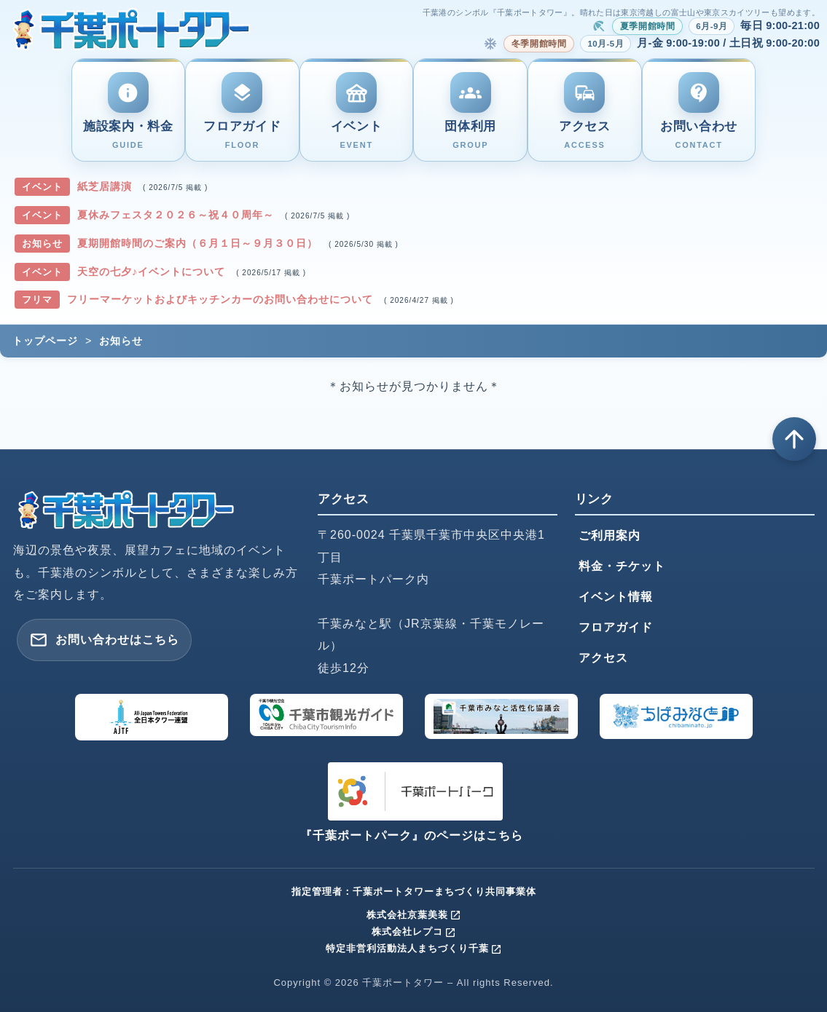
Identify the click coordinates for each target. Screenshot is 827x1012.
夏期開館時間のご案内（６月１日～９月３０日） (199, 243)
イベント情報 (616, 596)
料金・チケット (622, 566)
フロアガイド (616, 627)
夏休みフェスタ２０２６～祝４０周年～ (177, 215)
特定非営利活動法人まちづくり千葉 (414, 948)
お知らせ (121, 341)
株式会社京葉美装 (414, 914)
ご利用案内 (609, 535)
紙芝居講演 (106, 186)
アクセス (603, 658)
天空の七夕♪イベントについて (153, 271)
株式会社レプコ (414, 931)
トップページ (45, 341)
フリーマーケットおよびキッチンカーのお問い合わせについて (222, 299)
